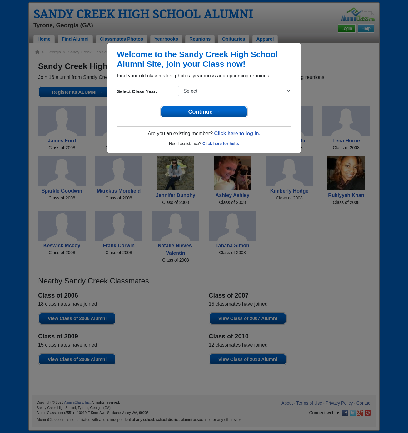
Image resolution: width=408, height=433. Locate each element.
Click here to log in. (237, 133)
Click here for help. (220, 143)
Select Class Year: (137, 91)
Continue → (204, 112)
